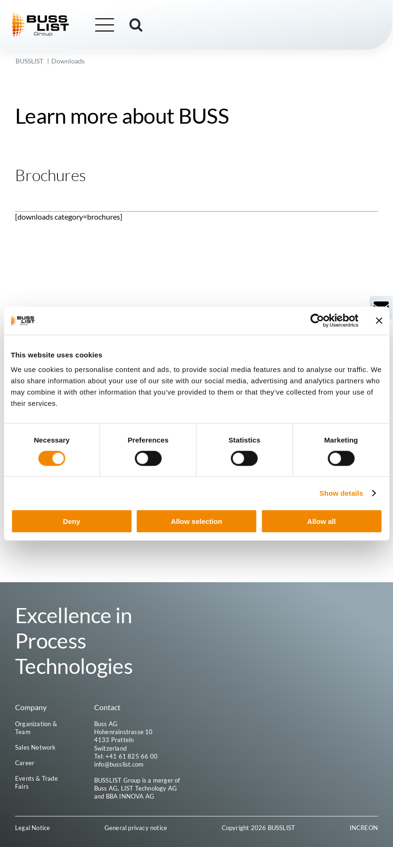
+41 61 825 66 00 (131, 756)
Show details (341, 493)
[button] (140, 25)
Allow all (321, 521)
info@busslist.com (119, 764)
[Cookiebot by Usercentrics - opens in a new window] (317, 320)
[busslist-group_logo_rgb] (44, 16)
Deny (71, 521)
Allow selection (196, 521)
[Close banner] (379, 320)
